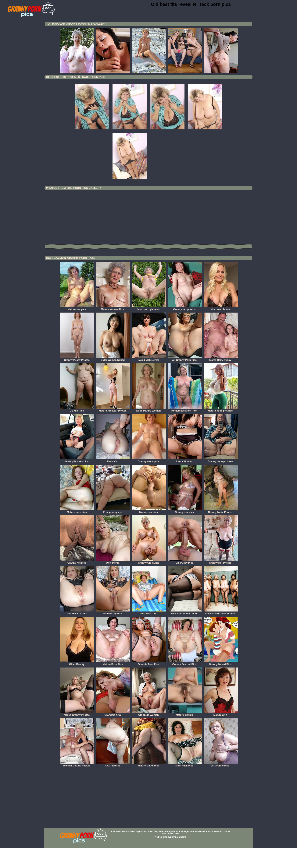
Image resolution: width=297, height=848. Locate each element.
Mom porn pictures (149, 308)
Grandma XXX (113, 713)
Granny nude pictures (221, 460)
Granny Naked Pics (221, 663)
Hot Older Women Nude (185, 612)
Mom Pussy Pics (113, 612)
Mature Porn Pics (113, 663)
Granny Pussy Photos (77, 358)
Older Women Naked (113, 358)
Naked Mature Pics (149, 358)
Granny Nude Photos (221, 510)
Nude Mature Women (149, 409)
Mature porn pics (77, 510)
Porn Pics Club (149, 612)
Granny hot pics (77, 561)
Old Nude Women (149, 713)
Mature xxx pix (185, 713)
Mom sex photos (221, 308)
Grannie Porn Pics (149, 663)
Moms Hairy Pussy (221, 358)
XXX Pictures (113, 764)
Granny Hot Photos (221, 561)
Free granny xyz (113, 510)
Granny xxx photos (185, 308)
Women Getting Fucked (77, 764)
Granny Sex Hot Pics (185, 663)
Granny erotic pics (149, 460)
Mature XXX (221, 713)
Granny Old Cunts (149, 561)
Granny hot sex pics (77, 460)
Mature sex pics (77, 308)
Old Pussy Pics (185, 561)
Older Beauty (77, 663)
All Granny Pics (221, 764)
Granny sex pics (185, 510)
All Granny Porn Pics (185, 358)
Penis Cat (113, 460)
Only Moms (113, 561)
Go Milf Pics (77, 409)
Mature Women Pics (113, 308)
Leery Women (185, 460)
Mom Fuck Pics (185, 764)
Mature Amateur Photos (113, 409)
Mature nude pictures (221, 409)
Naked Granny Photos (77, 713)
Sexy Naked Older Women (221, 612)
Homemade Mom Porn (185, 409)
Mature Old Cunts (77, 612)
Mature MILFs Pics (149, 764)
